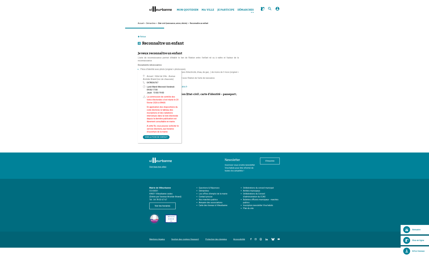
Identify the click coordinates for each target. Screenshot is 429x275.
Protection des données (216, 239)
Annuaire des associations (210, 202)
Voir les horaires (162, 206)
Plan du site (248, 208)
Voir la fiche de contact (156, 137)
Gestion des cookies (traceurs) (185, 239)
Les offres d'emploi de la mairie (213, 193)
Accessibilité (239, 239)
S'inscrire (269, 161)
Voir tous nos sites (157, 167)
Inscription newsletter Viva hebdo (258, 205)
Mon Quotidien (187, 9)
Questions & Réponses (209, 188)
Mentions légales (157, 239)
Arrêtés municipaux (251, 191)
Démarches (246, 9)
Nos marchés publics (208, 199)
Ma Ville (208, 9)
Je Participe (225, 9)
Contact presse (205, 196)
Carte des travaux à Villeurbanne (213, 205)
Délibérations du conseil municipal (258, 188)
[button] (277, 9)
